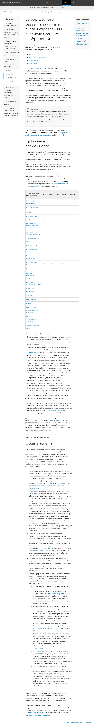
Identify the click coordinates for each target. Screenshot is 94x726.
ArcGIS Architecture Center (11, 3)
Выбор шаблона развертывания (55, 12)
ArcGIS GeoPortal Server (54, 410)
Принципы (57, 3)
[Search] (63, 8)
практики (29, 713)
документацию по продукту (40, 715)
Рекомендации (77, 3)
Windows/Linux (34, 60)
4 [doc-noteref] (44, 275)
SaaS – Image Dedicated (37, 57)
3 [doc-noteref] (44, 263)
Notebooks (64, 651)
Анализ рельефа (31, 245)
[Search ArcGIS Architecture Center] (45, 7)
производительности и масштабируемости (44, 486)
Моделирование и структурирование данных (32, 210)
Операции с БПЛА (32, 295)
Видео (28, 303)
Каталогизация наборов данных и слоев (32, 225)
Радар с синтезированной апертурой (31, 319)
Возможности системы (59, 420)
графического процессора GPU (59, 594)
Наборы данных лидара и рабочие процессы (32, 310)
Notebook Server (43, 651)
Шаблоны (66, 3)
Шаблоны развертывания (11, 82)
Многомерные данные (33, 269)
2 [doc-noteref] (30, 227)
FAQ (47, 596)
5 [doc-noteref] (30, 303)
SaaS (30, 54)
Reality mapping (31, 299)
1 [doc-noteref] (44, 217)
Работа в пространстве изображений (30, 275)
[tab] (11, 19)
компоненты (39, 713)
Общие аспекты (81, 44)
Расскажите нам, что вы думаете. (79, 722)
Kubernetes (33, 63)
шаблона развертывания (40, 68)
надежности (65, 483)
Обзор (48, 3)
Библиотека (88, 3)
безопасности (34, 488)
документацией (46, 548)
